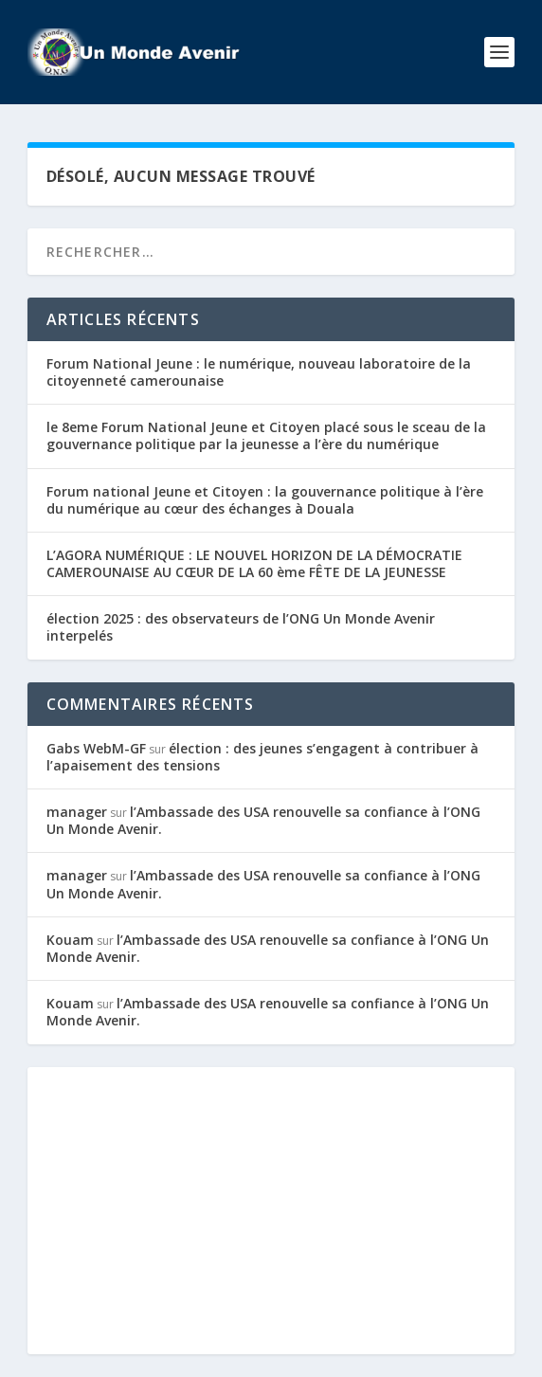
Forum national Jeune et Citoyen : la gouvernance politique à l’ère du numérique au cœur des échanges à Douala (264, 499)
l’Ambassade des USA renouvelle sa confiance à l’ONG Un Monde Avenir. (263, 820)
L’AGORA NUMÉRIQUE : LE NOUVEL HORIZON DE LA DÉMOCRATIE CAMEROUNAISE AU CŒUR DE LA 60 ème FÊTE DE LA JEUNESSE (254, 563)
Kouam (70, 940)
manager (76, 812)
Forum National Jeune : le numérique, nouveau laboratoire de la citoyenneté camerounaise (258, 372)
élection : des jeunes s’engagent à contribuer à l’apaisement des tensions (262, 756)
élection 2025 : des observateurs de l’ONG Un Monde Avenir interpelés (240, 626)
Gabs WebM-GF (96, 748)
